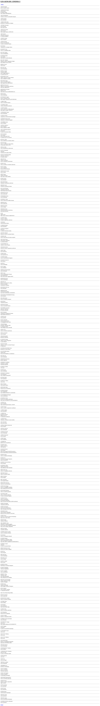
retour (2, 4)
